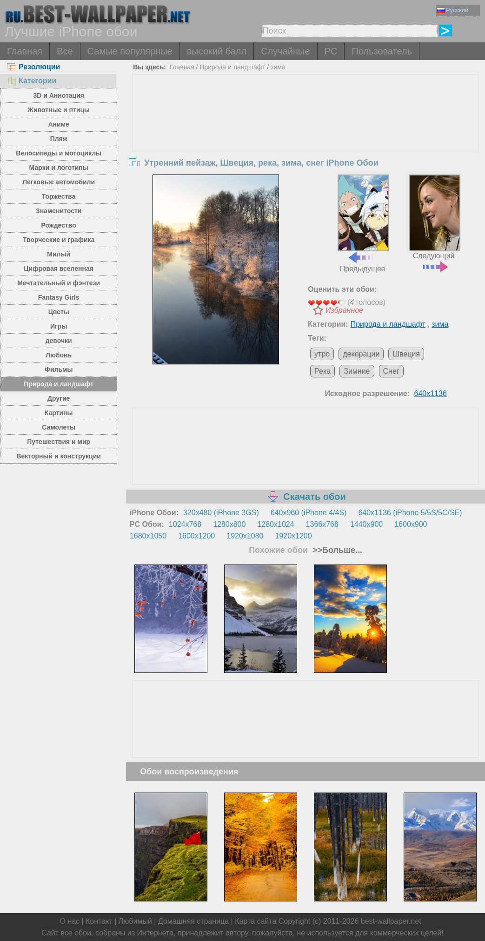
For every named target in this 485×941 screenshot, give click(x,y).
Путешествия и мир (58, 441)
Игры (58, 326)
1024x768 (185, 524)
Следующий (434, 222)
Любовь (59, 355)
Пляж (58, 138)
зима (278, 67)
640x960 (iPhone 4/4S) (309, 513)
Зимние (357, 371)
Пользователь (382, 51)
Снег (391, 371)
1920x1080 (244, 536)
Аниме (58, 124)
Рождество (58, 225)
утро (322, 354)
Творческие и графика (58, 239)
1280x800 (229, 524)
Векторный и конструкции (58, 456)
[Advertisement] (306, 144)
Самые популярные (130, 51)
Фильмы (59, 369)
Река (322, 371)
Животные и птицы (58, 110)
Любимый (135, 921)
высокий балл (216, 51)
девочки (59, 340)
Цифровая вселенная (58, 268)
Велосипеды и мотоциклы (58, 153)
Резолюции (33, 67)
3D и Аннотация (58, 95)
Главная (24, 51)
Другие (58, 398)
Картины (59, 413)
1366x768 (322, 524)
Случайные (285, 51)
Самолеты (58, 427)
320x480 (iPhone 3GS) (221, 513)
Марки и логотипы (58, 167)
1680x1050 (148, 536)
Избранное (344, 310)
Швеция (406, 354)
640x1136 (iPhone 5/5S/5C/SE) (410, 513)
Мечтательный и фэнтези (58, 283)
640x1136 (430, 393)
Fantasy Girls (59, 297)
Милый (58, 254)
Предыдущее (363, 223)
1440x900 (366, 524)
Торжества (59, 196)
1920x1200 (293, 536)
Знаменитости (59, 211)
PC (331, 51)
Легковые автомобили (58, 182)
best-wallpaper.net (391, 921)
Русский (452, 10)
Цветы (58, 312)
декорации (361, 354)
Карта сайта (255, 921)
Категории (31, 81)
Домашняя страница (193, 921)
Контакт (99, 921)
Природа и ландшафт (58, 384)
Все (65, 51)
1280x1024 (275, 524)
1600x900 (410, 524)
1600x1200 (196, 536)
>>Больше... (336, 550)
